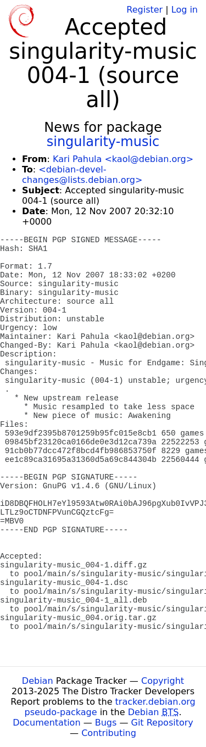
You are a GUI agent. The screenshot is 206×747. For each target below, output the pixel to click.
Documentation (46, 722)
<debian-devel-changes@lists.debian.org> (82, 174)
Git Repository (162, 722)
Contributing (108, 733)
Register (144, 9)
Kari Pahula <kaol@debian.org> (123, 159)
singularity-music (103, 141)
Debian (37, 681)
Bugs (106, 722)
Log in (184, 9)
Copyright (162, 681)
